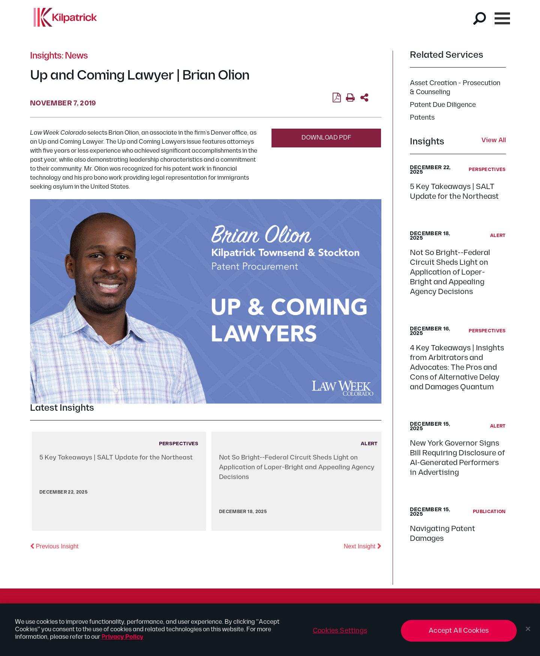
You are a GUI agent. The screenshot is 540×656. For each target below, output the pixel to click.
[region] (270, 629)
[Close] (528, 629)
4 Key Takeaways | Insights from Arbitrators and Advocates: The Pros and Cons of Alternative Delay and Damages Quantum (457, 368)
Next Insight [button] (362, 545)
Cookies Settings (340, 631)
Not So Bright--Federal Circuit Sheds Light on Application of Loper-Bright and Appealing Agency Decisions (450, 272)
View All (494, 140)
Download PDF (326, 137)
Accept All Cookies (459, 631)
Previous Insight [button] (54, 545)
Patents (422, 118)
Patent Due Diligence (443, 105)
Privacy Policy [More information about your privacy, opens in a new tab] (122, 637)
